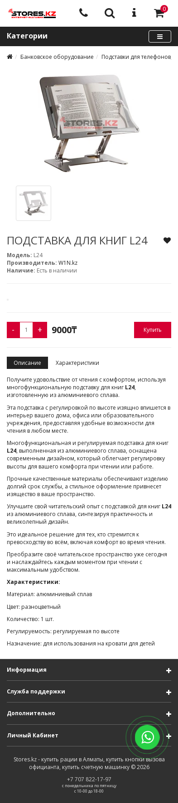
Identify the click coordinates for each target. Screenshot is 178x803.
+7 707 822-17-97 (89, 779)
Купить (153, 330)
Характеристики (77, 363)
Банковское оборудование (57, 57)
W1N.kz (67, 263)
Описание (27, 363)
